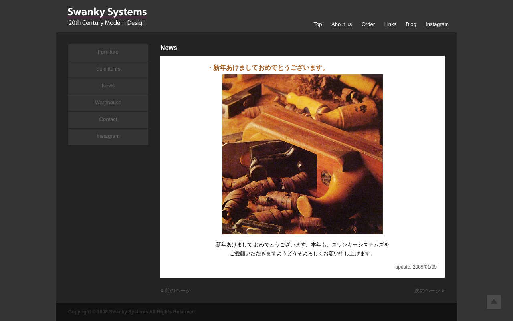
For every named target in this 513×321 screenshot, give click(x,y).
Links (390, 24)
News (108, 86)
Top (317, 24)
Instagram (437, 24)
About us (341, 24)
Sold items (108, 69)
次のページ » (429, 290)
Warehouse (108, 102)
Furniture (108, 52)
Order (368, 24)
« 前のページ (175, 290)
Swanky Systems (107, 16)
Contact (108, 119)
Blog (411, 24)
